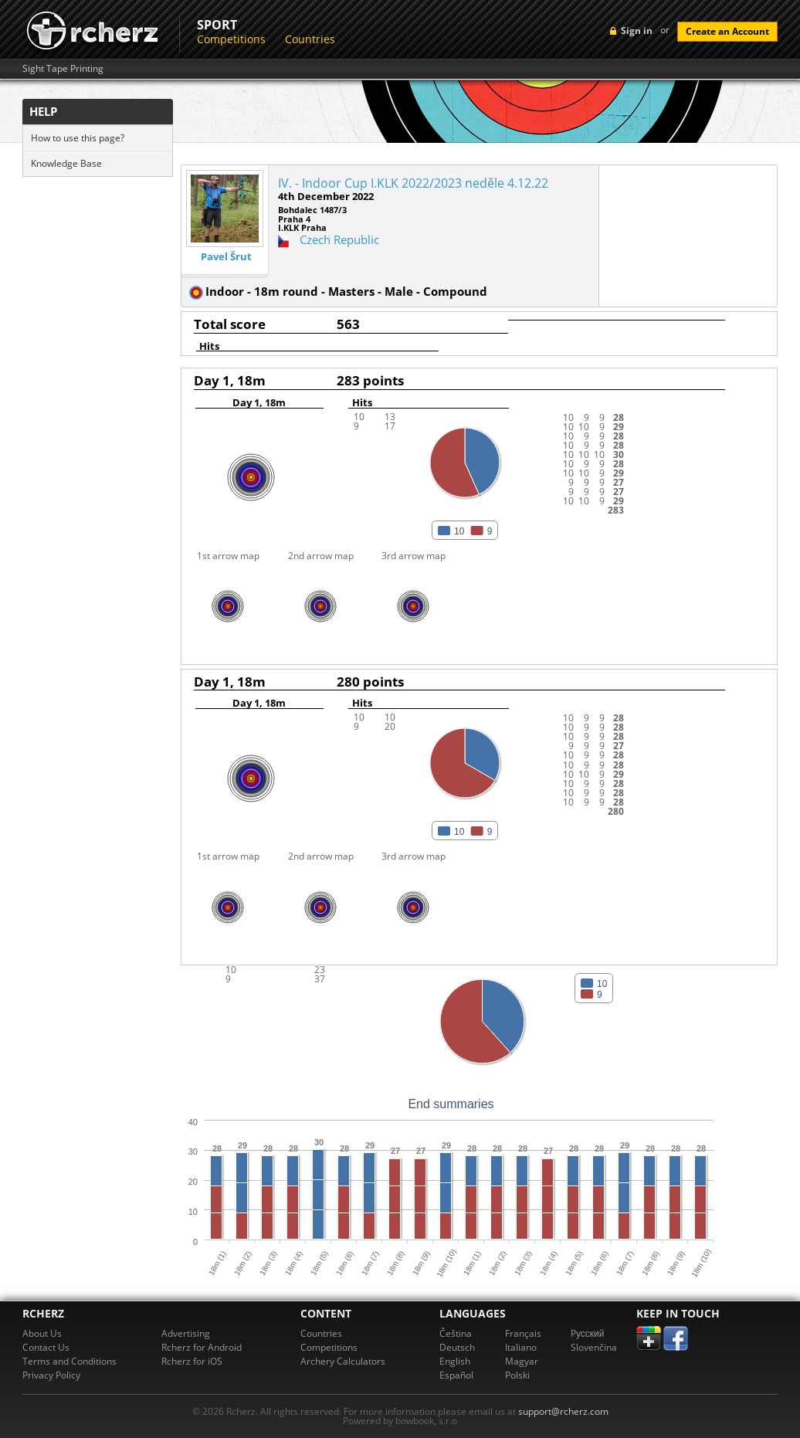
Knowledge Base (66, 163)
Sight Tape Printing (62, 68)
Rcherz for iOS (191, 1361)
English (454, 1361)
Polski (517, 1375)
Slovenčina (594, 1347)
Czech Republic (339, 239)
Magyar (521, 1361)
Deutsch (457, 1347)
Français (523, 1333)
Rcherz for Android (201, 1347)
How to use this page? (77, 137)
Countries (310, 39)
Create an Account (727, 31)
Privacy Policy (51, 1375)
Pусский (588, 1333)
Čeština (455, 1333)
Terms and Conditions (69, 1361)
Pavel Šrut (226, 257)
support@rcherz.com (563, 1411)
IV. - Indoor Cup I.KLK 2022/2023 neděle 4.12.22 (413, 183)
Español (456, 1375)
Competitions (231, 39)
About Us (42, 1333)
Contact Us (45, 1347)
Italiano (521, 1347)
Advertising (185, 1333)
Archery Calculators (342, 1361)
